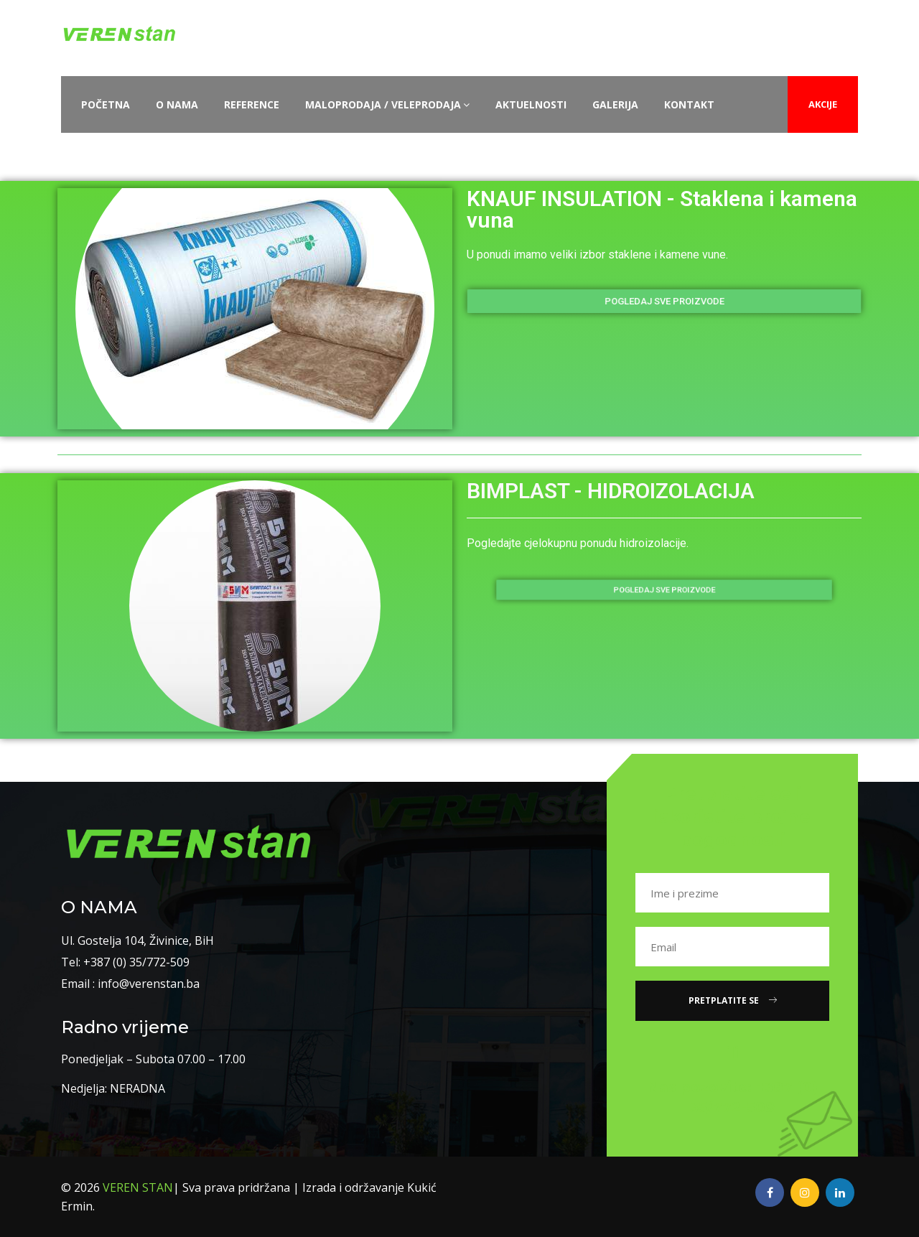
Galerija (615, 104)
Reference (251, 104)
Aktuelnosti (530, 104)
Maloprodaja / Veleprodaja (387, 104)
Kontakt (689, 104)
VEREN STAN (138, 1187)
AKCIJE (822, 104)
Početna (105, 104)
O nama (177, 104)
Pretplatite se (733, 1000)
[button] (664, 301)
